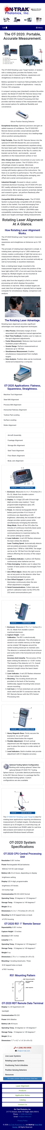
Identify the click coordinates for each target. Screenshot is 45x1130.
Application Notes (22, 1095)
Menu (39, 28)
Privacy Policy (22, 1121)
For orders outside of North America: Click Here (22, 1078)
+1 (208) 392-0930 (23, 1048)
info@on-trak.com (23, 1051)
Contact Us (22, 1104)
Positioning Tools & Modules (16, 1065)
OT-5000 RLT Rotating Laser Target (20, 817)
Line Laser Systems (13, 1056)
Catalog (22, 1100)
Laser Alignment (22, 1086)
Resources (9, 1075)
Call (4, 28)
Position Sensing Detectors (16, 1070)
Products (22, 1091)
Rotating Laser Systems (14, 1061)
